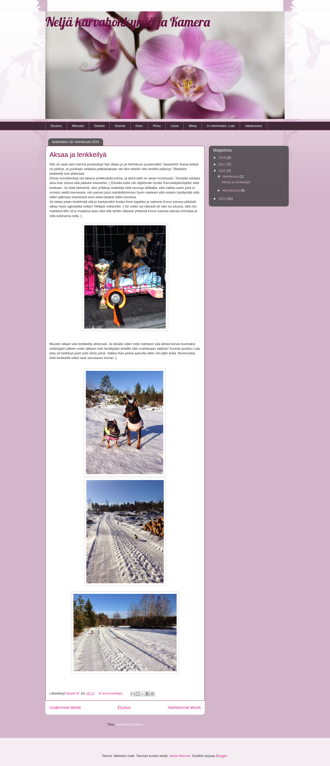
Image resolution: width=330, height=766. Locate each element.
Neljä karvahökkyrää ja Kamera (127, 22)
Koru (139, 126)
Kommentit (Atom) (129, 724)
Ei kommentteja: (111, 693)
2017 (222, 164)
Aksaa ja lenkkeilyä (78, 154)
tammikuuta (231, 190)
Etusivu (56, 126)
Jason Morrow (179, 756)
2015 (222, 171)
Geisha (99, 126)
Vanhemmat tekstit (184, 707)
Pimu (157, 126)
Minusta (78, 126)
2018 (222, 157)
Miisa (192, 126)
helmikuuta (231, 176)
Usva (175, 126)
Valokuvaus (253, 126)
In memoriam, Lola (221, 126)
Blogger (221, 756)
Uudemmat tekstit (65, 707)
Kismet (120, 126)
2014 (222, 199)
